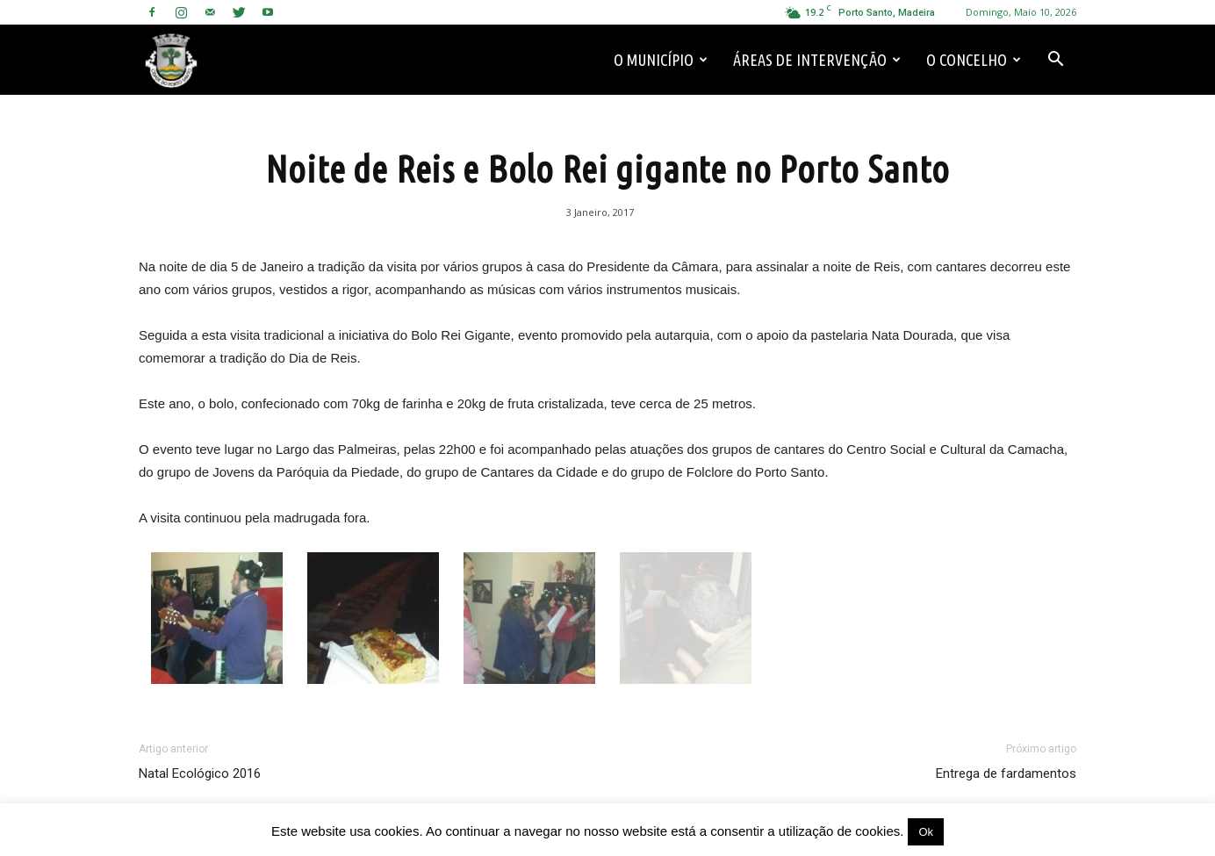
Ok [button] (925, 831)
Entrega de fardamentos (1006, 773)
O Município (661, 59)
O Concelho (973, 59)
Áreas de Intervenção (817, 59)
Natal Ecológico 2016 (200, 773)
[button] (1055, 60)
